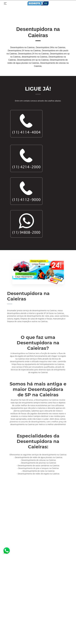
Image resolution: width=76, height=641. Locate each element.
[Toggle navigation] (5, 3)
